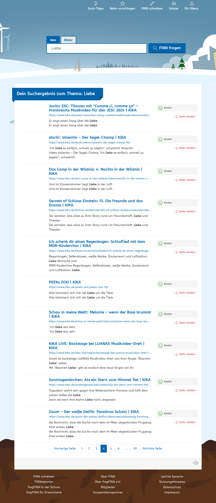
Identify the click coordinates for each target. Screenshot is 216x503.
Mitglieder (108, 487)
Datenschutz (172, 487)
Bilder (68, 40)
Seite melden (185, 117)
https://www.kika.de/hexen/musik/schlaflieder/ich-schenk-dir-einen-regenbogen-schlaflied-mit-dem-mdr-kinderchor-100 (100, 251)
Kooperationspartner (108, 492)
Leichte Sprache (172, 476)
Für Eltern (192, 6)
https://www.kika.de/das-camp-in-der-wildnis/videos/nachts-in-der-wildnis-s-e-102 (100, 179)
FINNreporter (44, 482)
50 (136, 448)
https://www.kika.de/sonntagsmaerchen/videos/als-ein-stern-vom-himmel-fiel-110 (100, 385)
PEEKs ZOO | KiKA (65, 282)
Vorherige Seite (65, 448)
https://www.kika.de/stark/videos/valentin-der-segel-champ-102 (89, 143)
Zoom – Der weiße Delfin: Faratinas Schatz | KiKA (94, 412)
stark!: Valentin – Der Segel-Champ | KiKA (87, 138)
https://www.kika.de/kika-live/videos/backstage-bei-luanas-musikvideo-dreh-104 (100, 353)
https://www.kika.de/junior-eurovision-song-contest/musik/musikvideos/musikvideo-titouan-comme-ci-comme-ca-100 (100, 115)
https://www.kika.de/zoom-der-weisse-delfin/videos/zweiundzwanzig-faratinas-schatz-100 (100, 417)
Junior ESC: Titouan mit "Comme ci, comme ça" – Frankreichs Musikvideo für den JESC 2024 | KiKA (93, 108)
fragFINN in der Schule (44, 487)
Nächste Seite (152, 448)
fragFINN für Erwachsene (44, 492)
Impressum (172, 492)
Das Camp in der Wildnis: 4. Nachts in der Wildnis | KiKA (95, 172)
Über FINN (108, 476)
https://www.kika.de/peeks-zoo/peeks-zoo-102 (78, 287)
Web (53, 40)
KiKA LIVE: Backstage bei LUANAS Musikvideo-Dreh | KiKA (96, 346)
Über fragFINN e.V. (108, 482)
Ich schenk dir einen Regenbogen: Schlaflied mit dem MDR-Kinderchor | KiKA (97, 244)
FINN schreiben (44, 476)
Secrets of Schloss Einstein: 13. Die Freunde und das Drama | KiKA (96, 203)
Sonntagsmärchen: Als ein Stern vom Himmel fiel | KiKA (100, 380)
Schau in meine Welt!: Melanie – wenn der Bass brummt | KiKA (100, 314)
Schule (173, 6)
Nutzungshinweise (172, 482)
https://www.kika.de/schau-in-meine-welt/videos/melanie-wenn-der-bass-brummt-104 (100, 322)
